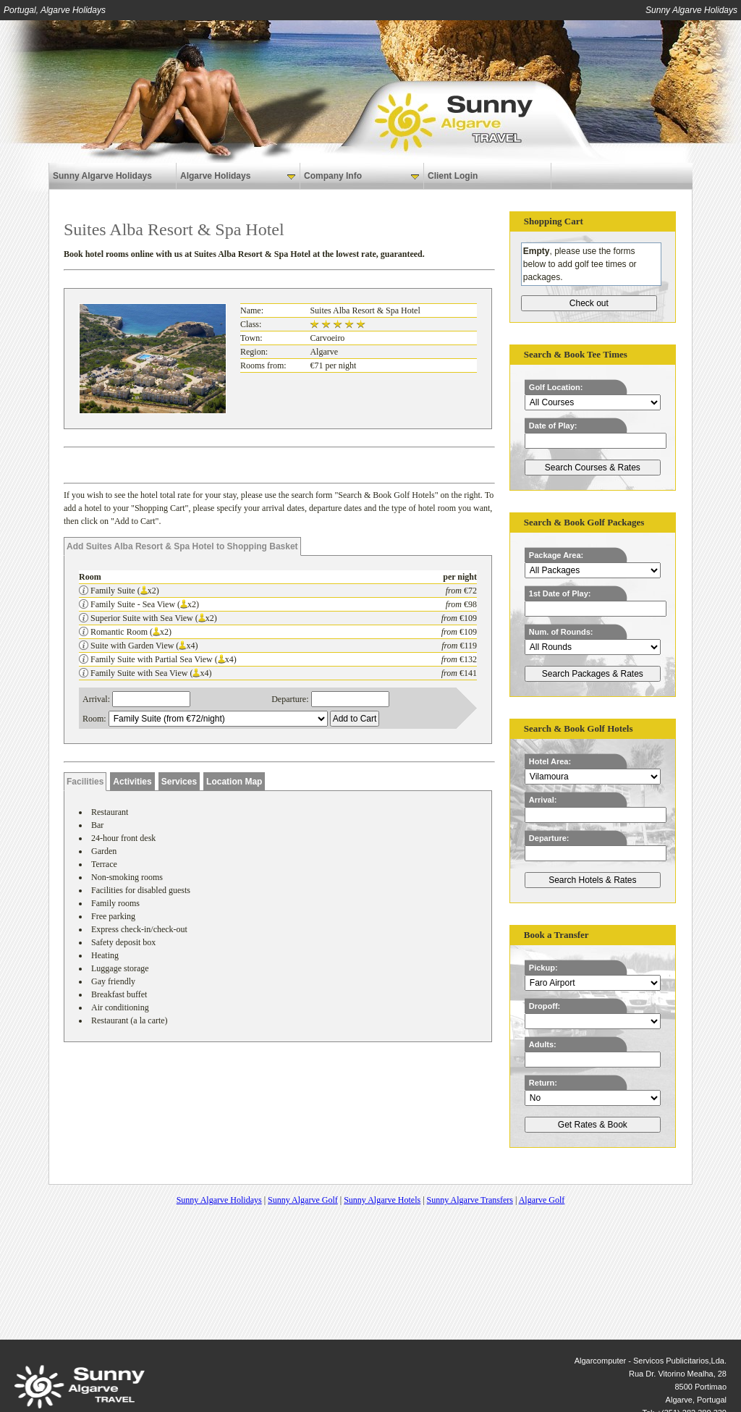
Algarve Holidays (237, 176)
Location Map (234, 782)
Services (179, 782)
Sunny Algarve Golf (303, 1200)
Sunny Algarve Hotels (382, 1200)
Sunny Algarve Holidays (102, 176)
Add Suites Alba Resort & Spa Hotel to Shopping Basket (182, 546)
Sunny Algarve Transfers (470, 1200)
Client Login (453, 176)
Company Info (361, 176)
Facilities (85, 782)
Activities (132, 782)
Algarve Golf (542, 1200)
